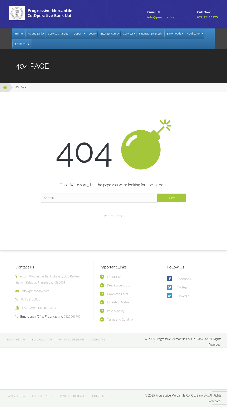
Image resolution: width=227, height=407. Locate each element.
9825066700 (72, 316)
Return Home (113, 216)
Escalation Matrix (118, 302)
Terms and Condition (121, 319)
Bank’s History (16, 339)
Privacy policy (115, 311)
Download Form (117, 294)
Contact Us (114, 277)
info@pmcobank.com (163, 17)
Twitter (182, 287)
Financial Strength (71, 339)
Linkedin (183, 296)
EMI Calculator (42, 339)
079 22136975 (207, 17)
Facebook (184, 279)
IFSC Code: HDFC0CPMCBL (39, 308)
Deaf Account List (118, 285)
